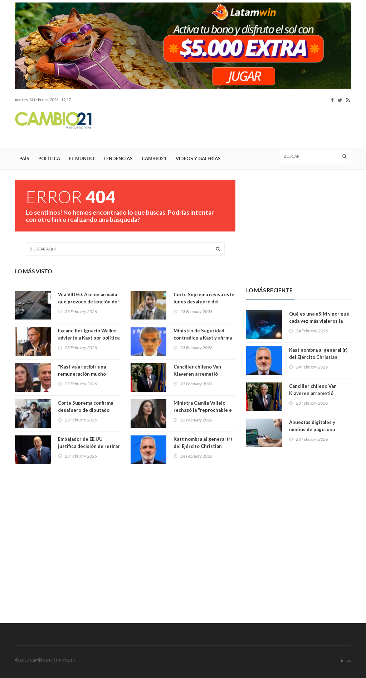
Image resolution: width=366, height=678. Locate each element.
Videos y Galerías (198, 158)
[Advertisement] (221, 125)
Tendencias (118, 158)
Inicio (346, 660)
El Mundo (81, 158)
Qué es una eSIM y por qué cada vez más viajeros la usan (319, 321)
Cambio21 (154, 158)
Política (49, 158)
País (24, 158)
